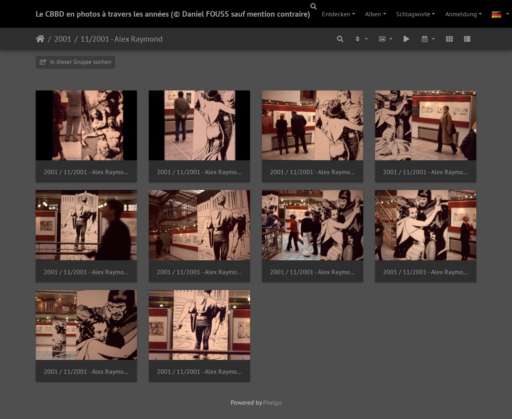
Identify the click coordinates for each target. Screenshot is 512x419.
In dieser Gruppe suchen (75, 61)
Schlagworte (413, 14)
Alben (373, 14)
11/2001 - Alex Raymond (122, 39)
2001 (62, 39)
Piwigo (272, 402)
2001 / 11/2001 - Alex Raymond (86, 172)
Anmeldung (461, 14)
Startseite (40, 39)
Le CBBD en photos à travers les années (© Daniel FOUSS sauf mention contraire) (173, 14)
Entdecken (336, 14)
